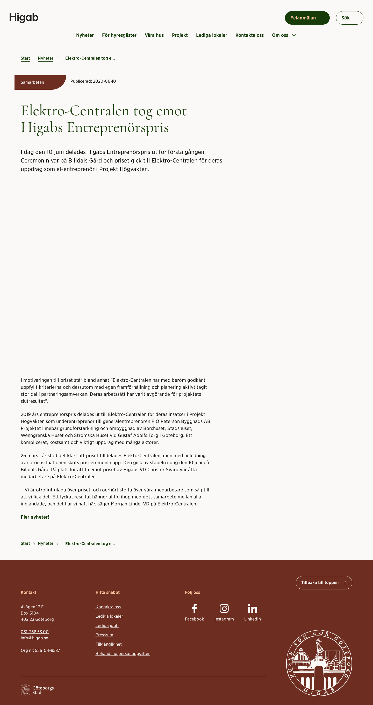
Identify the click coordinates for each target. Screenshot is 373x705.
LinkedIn (252, 619)
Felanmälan (303, 17)
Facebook (194, 619)
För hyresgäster (119, 35)
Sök (345, 17)
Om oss (284, 35)
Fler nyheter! (35, 517)
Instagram (224, 619)
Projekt (180, 35)
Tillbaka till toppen (320, 582)
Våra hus (154, 35)
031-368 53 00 (35, 631)
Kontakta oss (249, 35)
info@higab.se (34, 637)
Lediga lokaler (211, 35)
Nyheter (85, 35)
